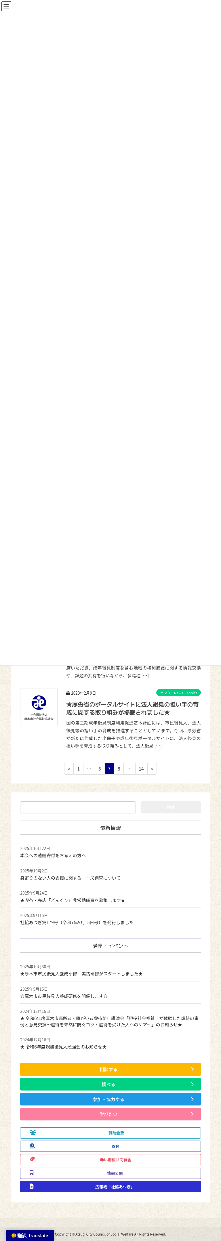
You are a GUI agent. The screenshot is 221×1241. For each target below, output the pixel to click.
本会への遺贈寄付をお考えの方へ (53, 855)
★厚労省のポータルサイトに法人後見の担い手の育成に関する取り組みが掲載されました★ (132, 708)
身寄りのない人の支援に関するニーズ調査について (70, 877)
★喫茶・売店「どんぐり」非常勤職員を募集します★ (72, 900)
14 (141, 769)
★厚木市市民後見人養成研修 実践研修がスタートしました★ (81, 973)
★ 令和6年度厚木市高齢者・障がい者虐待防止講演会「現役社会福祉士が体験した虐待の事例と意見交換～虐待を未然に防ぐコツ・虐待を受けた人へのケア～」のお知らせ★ (109, 1021)
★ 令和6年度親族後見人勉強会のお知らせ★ (63, 1046)
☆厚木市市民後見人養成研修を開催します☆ (64, 996)
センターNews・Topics (178, 692)
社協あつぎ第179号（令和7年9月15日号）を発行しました (77, 922)
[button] (110, 1069)
